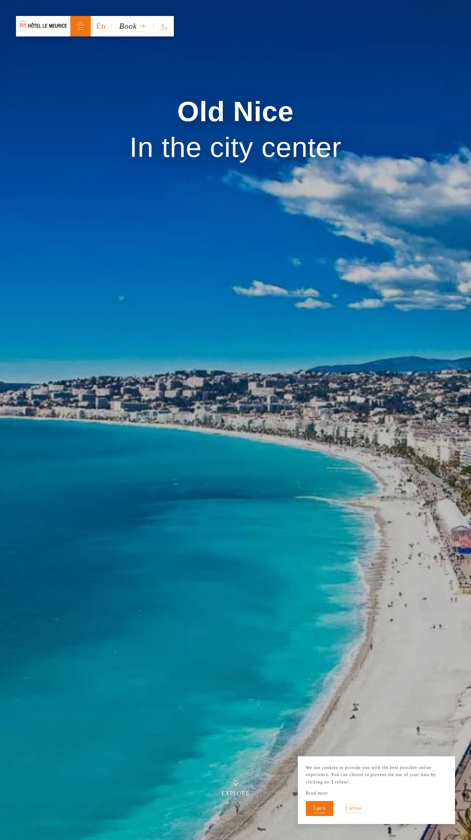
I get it (320, 808)
